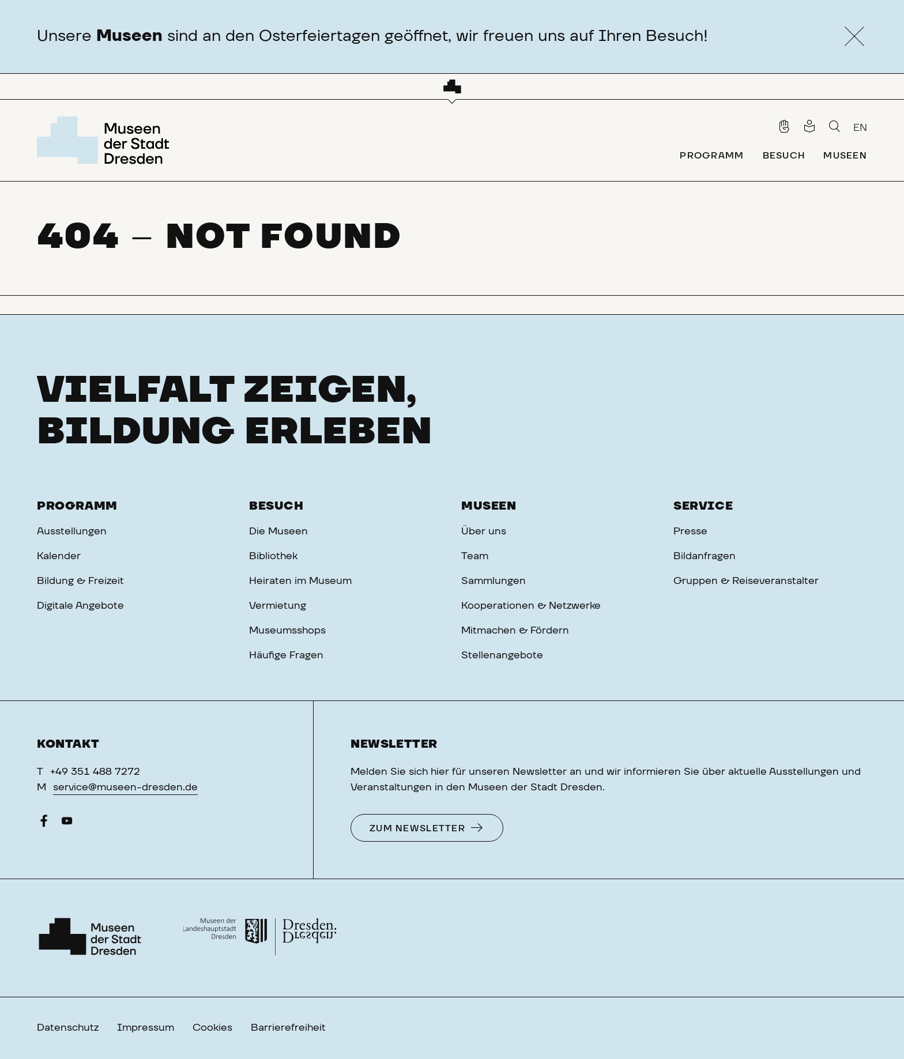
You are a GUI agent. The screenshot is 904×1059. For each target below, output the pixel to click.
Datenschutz (68, 1028)
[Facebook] (44, 824)
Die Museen (278, 531)
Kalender (59, 556)
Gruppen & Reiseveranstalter (746, 581)
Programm (77, 506)
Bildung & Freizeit (80, 581)
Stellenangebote (502, 655)
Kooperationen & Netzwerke (531, 606)
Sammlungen (493, 581)
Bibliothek (273, 556)
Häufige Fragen (286, 655)
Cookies (212, 1028)
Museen (489, 506)
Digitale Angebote (80, 606)
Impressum (145, 1028)
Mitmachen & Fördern (515, 630)
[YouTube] (67, 824)
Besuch (276, 506)
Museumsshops (287, 630)
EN (860, 128)
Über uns (483, 531)
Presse (690, 531)
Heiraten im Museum (300, 581)
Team (474, 556)
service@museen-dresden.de (125, 787)
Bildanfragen (704, 556)
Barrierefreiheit (288, 1028)
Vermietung (277, 606)
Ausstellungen (72, 531)
